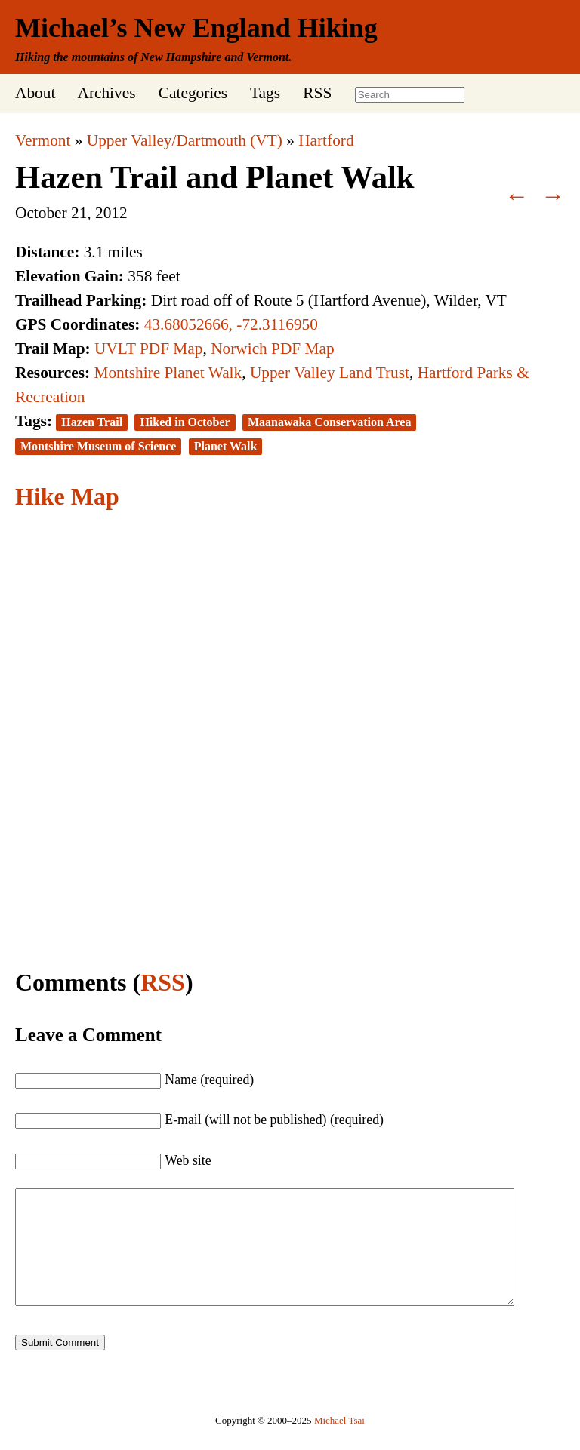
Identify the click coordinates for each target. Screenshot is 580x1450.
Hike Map (67, 496)
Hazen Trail (91, 422)
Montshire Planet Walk (168, 373)
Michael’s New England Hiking (196, 28)
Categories (193, 93)
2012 (111, 213)
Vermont (42, 140)
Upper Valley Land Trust (329, 373)
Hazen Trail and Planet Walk (215, 177)
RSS (317, 93)
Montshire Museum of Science (98, 446)
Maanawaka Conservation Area (330, 422)
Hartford (325, 140)
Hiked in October (185, 422)
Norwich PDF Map (273, 348)
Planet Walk (226, 446)
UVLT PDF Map (148, 348)
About (35, 93)
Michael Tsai (339, 1442)
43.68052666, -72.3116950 (231, 324)
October (41, 213)
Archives (106, 93)
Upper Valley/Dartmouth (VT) (184, 140)
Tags (265, 93)
